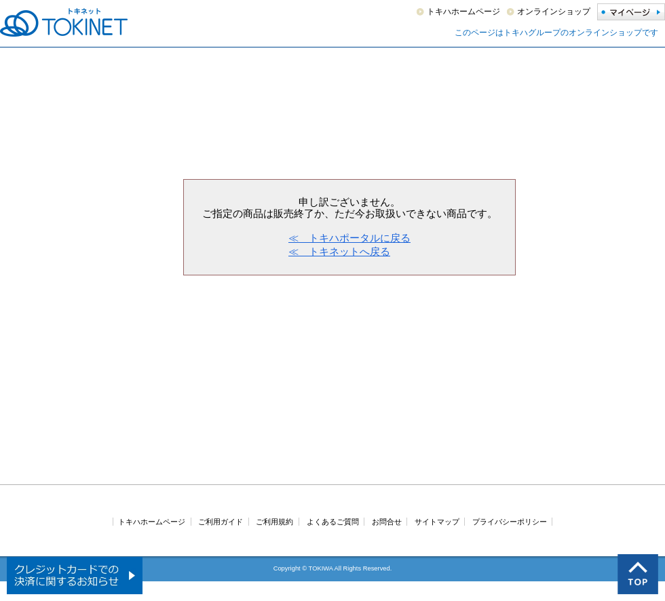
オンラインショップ (553, 11)
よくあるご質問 (333, 522)
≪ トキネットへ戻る (339, 251)
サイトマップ (437, 522)
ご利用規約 (274, 522)
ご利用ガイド (220, 522)
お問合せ (387, 522)
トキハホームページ (463, 11)
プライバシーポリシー (509, 522)
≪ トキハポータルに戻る (349, 238)
